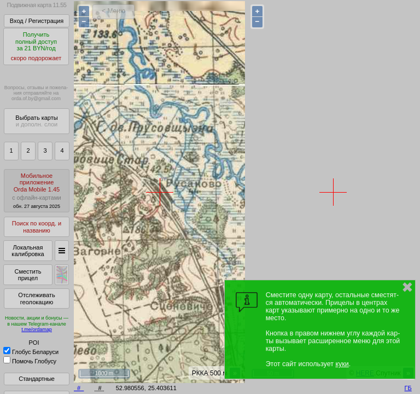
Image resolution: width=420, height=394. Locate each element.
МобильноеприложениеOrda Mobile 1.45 (36, 190)
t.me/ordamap (36, 329)
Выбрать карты (36, 121)
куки (341, 364)
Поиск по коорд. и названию (36, 227)
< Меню (113, 11)
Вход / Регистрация (36, 21)
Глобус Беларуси (31, 352)
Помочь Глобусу (29, 361)
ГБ (408, 388)
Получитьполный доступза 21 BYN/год (36, 46)
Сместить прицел (27, 275)
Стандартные (36, 378)
